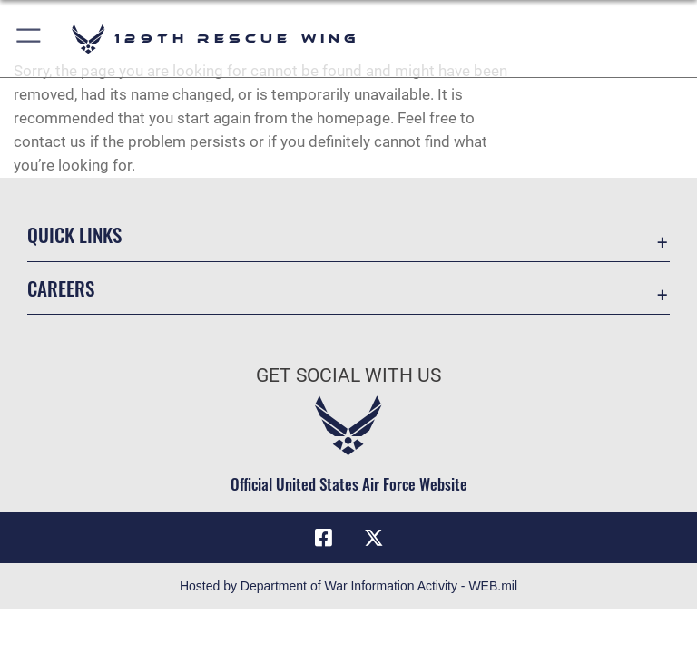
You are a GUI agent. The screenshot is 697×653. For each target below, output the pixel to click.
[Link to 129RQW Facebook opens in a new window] (323, 537)
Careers (60, 288)
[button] (29, 38)
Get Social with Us (348, 375)
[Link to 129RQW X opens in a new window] (374, 537)
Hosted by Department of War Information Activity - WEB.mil (348, 586)
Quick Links (74, 234)
